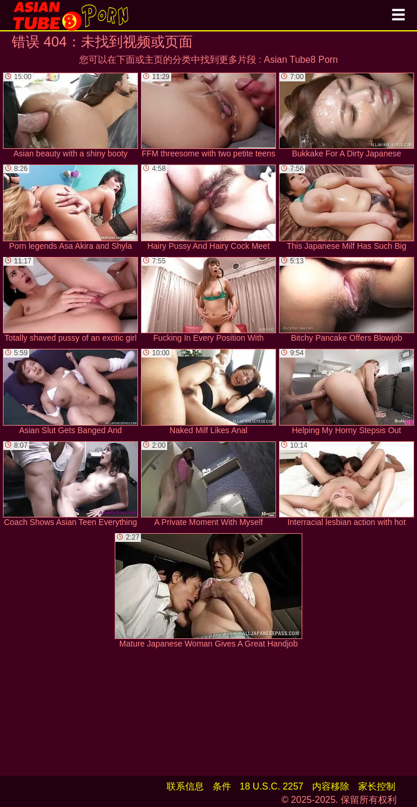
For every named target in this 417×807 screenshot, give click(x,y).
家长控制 (376, 786)
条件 (222, 786)
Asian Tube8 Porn (301, 60)
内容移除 (330, 786)
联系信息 (185, 786)
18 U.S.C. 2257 (271, 786)
